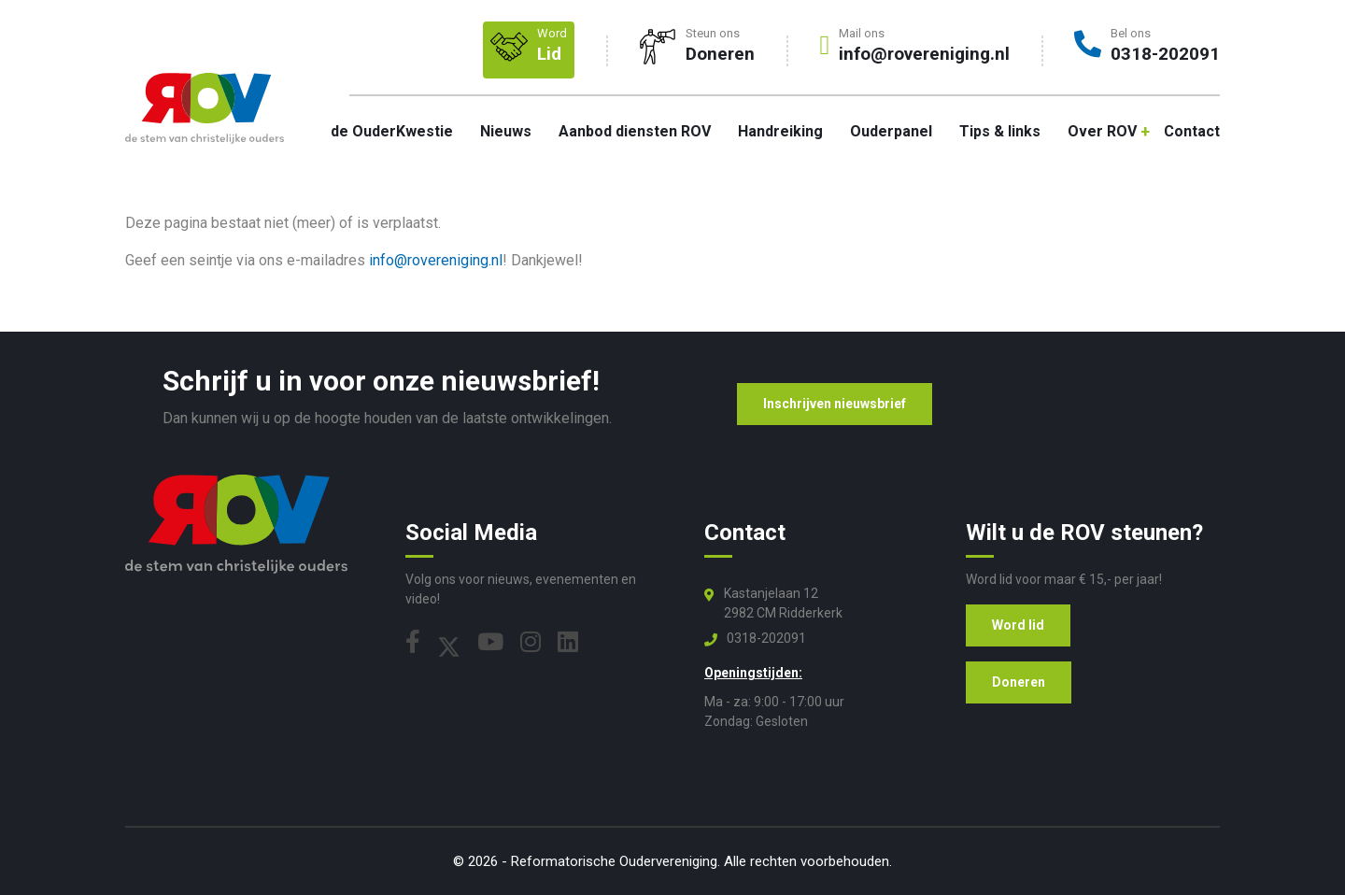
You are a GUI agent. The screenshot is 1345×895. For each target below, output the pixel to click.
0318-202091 (766, 638)
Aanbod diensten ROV (635, 131)
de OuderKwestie (392, 131)
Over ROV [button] (1102, 131)
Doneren (1018, 682)
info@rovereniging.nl (436, 260)
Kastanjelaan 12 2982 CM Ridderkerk (783, 603)
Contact (1192, 131)
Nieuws (505, 131)
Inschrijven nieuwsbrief (834, 403)
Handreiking (780, 131)
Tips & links (1000, 131)
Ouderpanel (891, 131)
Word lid (1018, 625)
